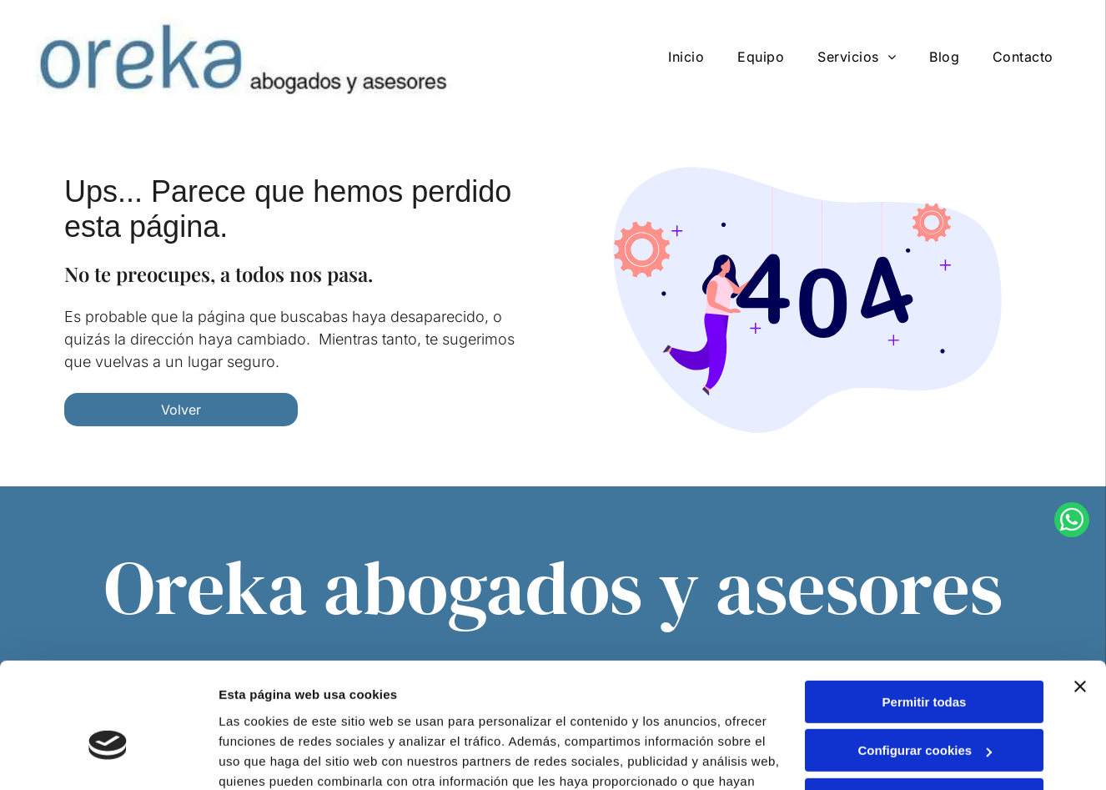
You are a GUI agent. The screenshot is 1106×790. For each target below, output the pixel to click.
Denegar (924, 709)
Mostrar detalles (267, 757)
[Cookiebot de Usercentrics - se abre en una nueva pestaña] (108, 757)
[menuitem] (686, 56)
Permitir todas (924, 612)
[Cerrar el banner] (1080, 596)
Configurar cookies (924, 661)
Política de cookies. (642, 711)
